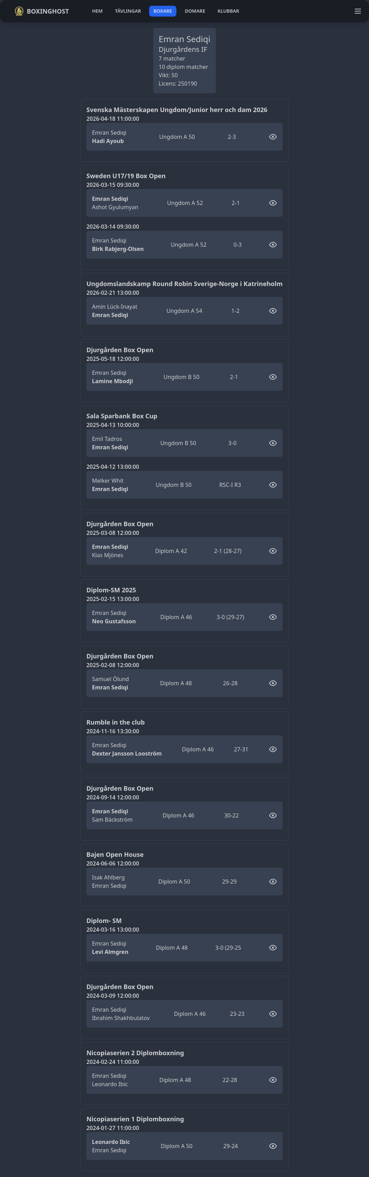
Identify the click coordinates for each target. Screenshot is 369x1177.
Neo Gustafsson (114, 621)
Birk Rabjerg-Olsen (118, 249)
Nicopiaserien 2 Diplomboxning (135, 1053)
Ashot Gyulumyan (115, 207)
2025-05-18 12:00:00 (112, 359)
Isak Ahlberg (108, 877)
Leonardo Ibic (110, 1084)
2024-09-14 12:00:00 (112, 797)
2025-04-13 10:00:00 (112, 425)
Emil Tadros (107, 439)
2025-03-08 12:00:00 (112, 533)
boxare (162, 11)
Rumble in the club (115, 722)
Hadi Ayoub (108, 141)
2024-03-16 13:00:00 (112, 929)
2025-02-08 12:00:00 (112, 665)
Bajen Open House (114, 854)
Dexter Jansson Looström (127, 753)
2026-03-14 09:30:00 (112, 226)
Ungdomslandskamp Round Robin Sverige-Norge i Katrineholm (184, 283)
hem (97, 11)
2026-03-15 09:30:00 (112, 185)
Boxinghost (41, 11)
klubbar (228, 11)
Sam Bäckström (112, 819)
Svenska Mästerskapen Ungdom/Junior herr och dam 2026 (176, 109)
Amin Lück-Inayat (114, 306)
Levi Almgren (110, 952)
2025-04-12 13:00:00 (112, 467)
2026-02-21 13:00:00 (112, 293)
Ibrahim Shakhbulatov (121, 1018)
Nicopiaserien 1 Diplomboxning (135, 1119)
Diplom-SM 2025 (111, 590)
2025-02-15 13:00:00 (112, 599)
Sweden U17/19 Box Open (126, 176)
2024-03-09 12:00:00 (112, 996)
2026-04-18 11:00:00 (112, 119)
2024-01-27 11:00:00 (112, 1128)
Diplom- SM (103, 920)
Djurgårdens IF (183, 49)
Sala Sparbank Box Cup (121, 416)
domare (195, 11)
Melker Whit (108, 480)
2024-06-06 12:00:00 (112, 863)
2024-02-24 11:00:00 (112, 1062)
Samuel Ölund (110, 679)
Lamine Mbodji (112, 381)
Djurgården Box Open (119, 350)
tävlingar (128, 11)
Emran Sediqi (109, 132)
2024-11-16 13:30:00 (112, 731)
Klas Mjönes (107, 555)
